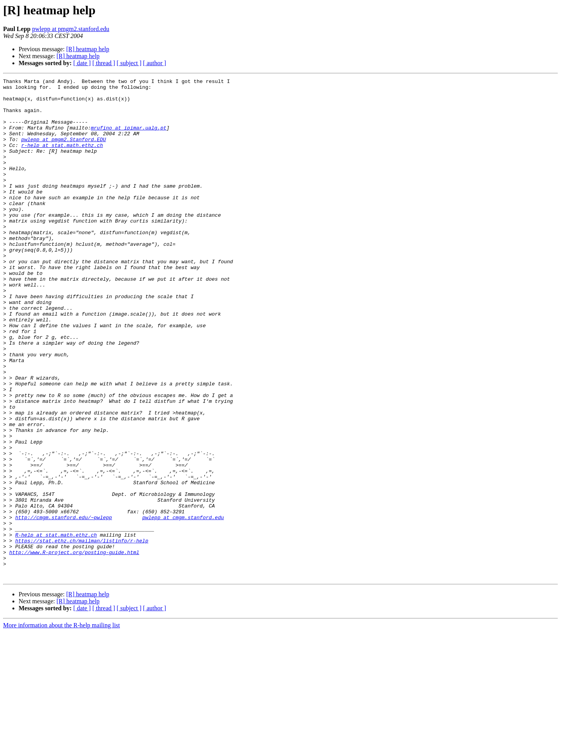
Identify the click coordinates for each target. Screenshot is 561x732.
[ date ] (82, 63)
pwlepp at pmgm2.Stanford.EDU (63, 151)
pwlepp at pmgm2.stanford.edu (70, 29)
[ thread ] (103, 63)
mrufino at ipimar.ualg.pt (128, 138)
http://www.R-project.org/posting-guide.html (74, 647)
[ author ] (154, 63)
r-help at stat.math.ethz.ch (62, 158)
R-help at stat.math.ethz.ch (56, 626)
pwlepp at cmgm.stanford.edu (183, 605)
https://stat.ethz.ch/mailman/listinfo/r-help (81, 633)
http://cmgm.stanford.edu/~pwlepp (63, 605)
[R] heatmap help (87, 49)
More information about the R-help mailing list (61, 725)
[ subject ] (129, 63)
